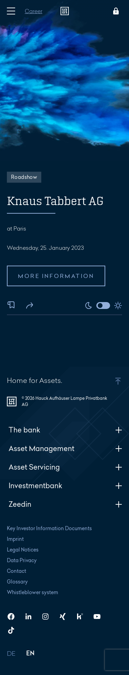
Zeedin (65, 504)
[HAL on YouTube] (100, 616)
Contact (16, 571)
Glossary (17, 581)
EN (30, 653)
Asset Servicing (65, 467)
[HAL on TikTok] (14, 630)
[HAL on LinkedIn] (31, 616)
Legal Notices (23, 549)
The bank (65, 430)
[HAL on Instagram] (48, 616)
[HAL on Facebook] (14, 616)
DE (11, 653)
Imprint (15, 539)
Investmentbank (65, 485)
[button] (109, 381)
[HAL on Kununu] (82, 616)
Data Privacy (22, 560)
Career (33, 10)
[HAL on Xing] (65, 616)
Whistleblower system (32, 592)
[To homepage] (65, 11)
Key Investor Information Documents (49, 528)
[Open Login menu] (114, 11)
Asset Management (65, 448)
